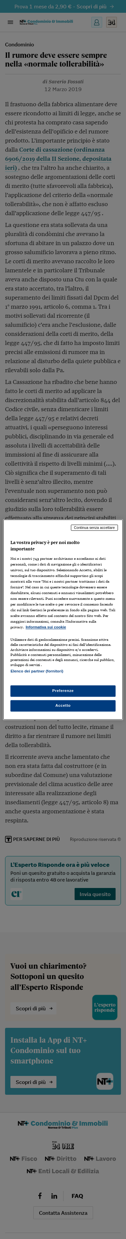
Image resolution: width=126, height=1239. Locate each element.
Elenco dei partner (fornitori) (36, 671)
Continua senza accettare (94, 528)
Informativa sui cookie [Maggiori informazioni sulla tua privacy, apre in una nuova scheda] (46, 627)
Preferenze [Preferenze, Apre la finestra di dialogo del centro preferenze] (63, 691)
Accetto (63, 705)
